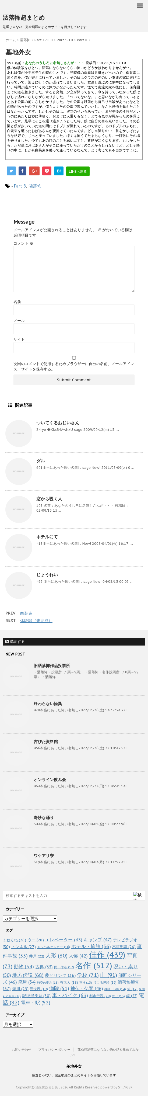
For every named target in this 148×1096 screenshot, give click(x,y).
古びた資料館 (46, 741)
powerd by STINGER (116, 1087)
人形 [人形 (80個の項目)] (56, 955)
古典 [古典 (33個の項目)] (44, 966)
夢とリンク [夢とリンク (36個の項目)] (60, 975)
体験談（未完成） (36, 620)
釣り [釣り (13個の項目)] (118, 996)
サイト (19, 339)
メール (19, 320)
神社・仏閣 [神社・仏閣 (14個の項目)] (115, 989)
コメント (23, 243)
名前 (17, 301)
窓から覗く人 (49, 498)
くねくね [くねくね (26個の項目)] (14, 939)
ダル (40, 460)
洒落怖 (35, 186)
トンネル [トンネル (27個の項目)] (23, 946)
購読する (15, 641)
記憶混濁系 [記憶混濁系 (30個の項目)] (36, 995)
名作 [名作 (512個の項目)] (93, 965)
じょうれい (47, 574)
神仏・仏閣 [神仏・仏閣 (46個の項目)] (87, 988)
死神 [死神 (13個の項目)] (85, 982)
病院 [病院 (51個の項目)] (59, 988)
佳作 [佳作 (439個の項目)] (107, 955)
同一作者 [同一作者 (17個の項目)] (64, 967)
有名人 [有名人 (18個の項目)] (69, 982)
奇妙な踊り (44, 817)
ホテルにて (47, 536)
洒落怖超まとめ (24, 17)
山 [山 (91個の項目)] (108, 975)
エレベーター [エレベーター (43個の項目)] (63, 940)
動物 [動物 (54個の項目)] (24, 966)
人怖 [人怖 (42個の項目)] (78, 956)
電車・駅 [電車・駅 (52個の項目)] (35, 1003)
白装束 (26, 613)
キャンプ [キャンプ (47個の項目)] (98, 940)
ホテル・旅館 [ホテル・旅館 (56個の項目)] (91, 946)
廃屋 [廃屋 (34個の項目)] (27, 982)
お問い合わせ (21, 1050)
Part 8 (20, 186)
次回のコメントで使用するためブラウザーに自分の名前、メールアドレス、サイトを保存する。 (73, 366)
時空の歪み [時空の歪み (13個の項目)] (48, 982)
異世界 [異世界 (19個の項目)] (39, 989)
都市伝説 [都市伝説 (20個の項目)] (100, 996)
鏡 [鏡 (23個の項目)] (132, 995)
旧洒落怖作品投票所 (52, 665)
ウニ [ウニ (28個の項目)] (35, 939)
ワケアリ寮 (44, 855)
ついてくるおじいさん (57, 422)
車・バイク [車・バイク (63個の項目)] (70, 995)
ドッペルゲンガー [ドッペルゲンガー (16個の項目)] (53, 947)
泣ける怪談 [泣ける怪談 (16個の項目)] (105, 982)
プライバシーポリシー (54, 1050)
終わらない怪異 (48, 703)
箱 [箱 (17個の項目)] (132, 989)
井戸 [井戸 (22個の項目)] (36, 956)
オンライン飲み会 (50, 779)
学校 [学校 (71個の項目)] (88, 975)
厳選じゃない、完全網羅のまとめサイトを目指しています (74, 1075)
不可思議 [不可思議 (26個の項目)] (124, 946)
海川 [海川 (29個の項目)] (20, 988)
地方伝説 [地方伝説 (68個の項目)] (28, 975)
